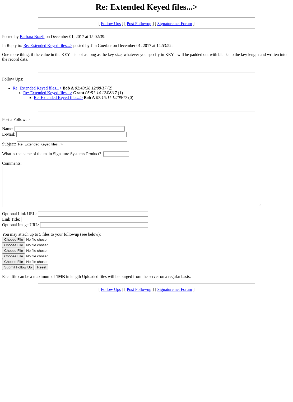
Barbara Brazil (32, 36)
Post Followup (139, 23)
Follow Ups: (12, 79)
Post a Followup (16, 119)
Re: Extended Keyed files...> (47, 45)
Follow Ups (111, 23)
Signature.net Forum (174, 23)
